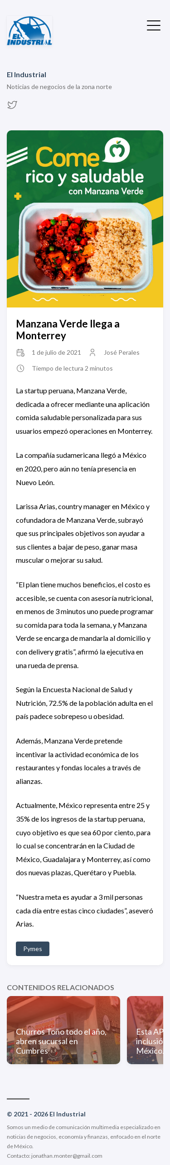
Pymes (32, 948)
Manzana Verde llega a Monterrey (68, 329)
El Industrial (26, 74)
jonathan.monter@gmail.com (66, 1155)
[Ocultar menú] (153, 24)
